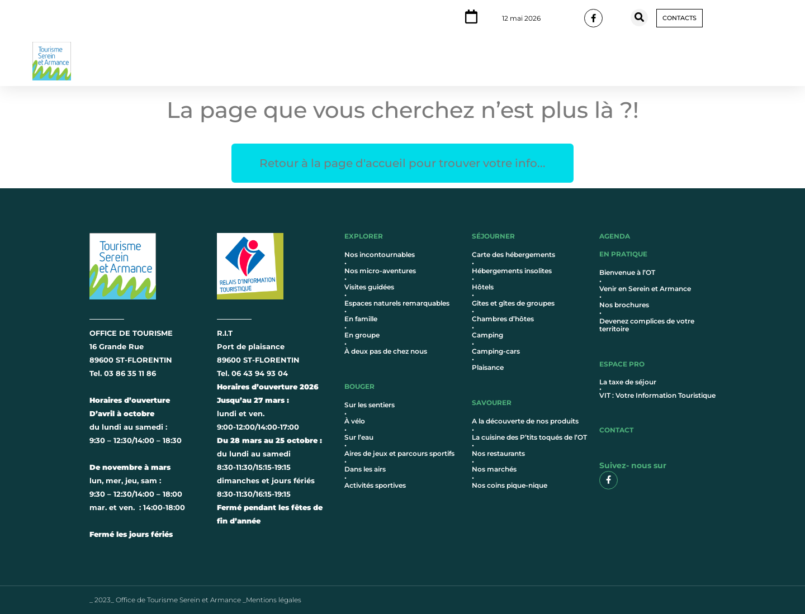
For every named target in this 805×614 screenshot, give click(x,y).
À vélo (354, 421)
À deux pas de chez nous (385, 351)
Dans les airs (365, 469)
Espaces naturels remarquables (396, 303)
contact (616, 430)
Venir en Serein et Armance (645, 288)
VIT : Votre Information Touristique (657, 395)
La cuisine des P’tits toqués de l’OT (529, 437)
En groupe (362, 335)
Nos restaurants (498, 453)
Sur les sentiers (369, 405)
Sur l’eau (358, 437)
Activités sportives (375, 485)
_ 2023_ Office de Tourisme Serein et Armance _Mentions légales (195, 600)
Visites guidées (369, 287)
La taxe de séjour (627, 382)
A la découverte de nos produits (525, 421)
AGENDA (614, 236)
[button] (639, 17)
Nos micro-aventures (380, 270)
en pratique (623, 254)
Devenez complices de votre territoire (646, 325)
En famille (360, 319)
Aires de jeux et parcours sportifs (399, 453)
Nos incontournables (379, 254)
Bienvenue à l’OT (627, 272)
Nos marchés (494, 469)
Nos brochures (624, 305)
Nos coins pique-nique (509, 485)
